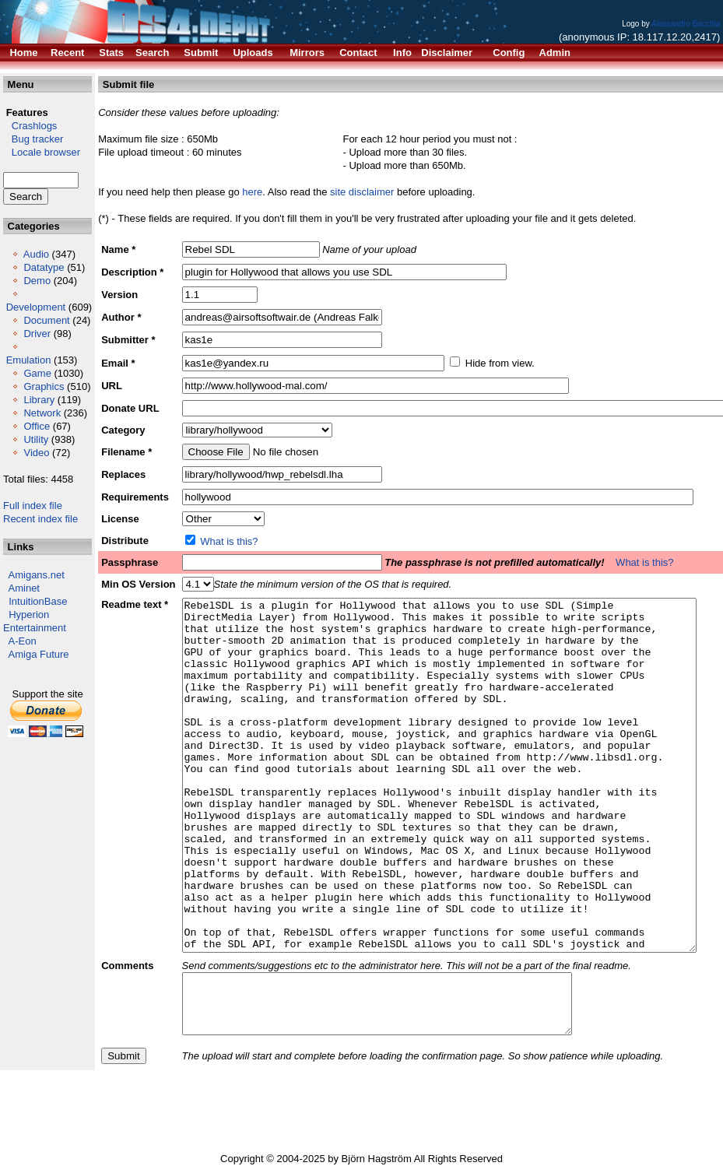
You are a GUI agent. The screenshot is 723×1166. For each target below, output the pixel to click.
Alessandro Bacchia (685, 23)
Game (37, 373)
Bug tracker (33, 139)
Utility (35, 439)
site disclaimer (362, 192)
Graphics (43, 386)
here (252, 192)
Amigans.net (37, 575)
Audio (36, 254)
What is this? (229, 541)
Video (36, 452)
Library (38, 400)
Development (36, 307)
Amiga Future (39, 654)
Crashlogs (30, 126)
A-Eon (23, 641)
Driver (37, 333)
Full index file (32, 505)
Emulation (28, 360)
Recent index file (40, 519)
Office (36, 426)
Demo (37, 280)
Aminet (24, 588)
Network (42, 413)
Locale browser (41, 152)
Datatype (43, 267)
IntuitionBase (38, 601)
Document (46, 320)
